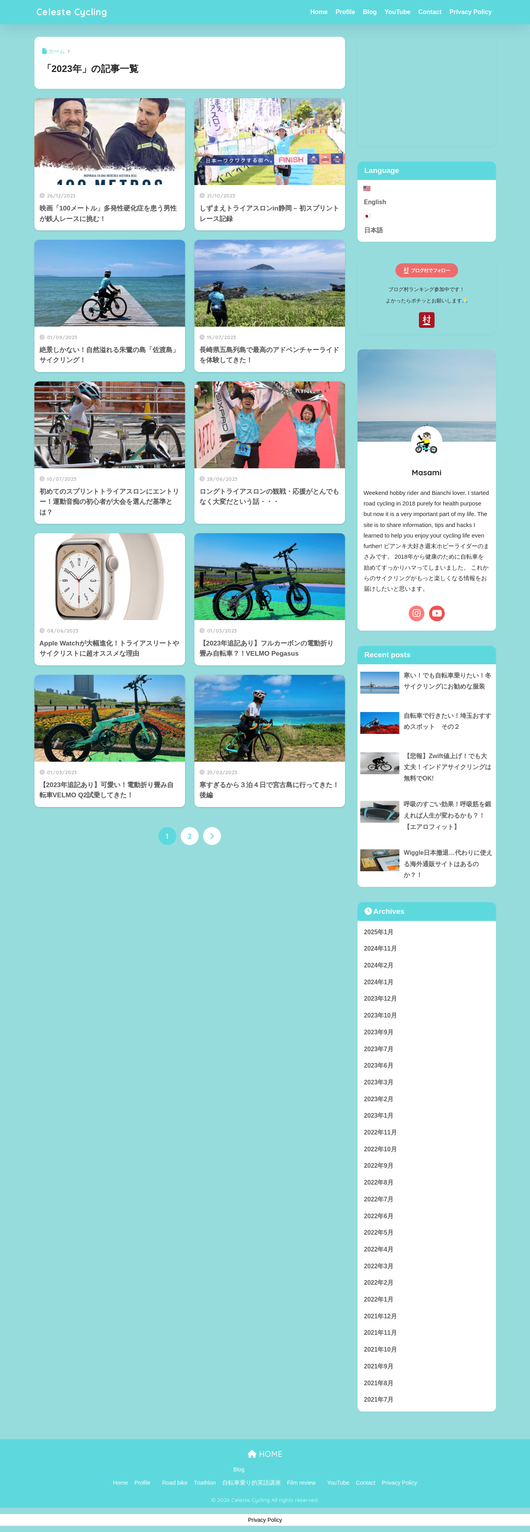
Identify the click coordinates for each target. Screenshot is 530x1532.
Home (319, 12)
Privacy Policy (470, 12)
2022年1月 (379, 1299)
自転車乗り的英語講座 (251, 1483)
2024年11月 (380, 948)
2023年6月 (379, 1065)
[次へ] (212, 836)
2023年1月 (379, 1115)
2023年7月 (379, 1049)
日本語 (373, 230)
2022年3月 (379, 1266)
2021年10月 (380, 1349)
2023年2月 (379, 1099)
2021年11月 (380, 1332)
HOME (265, 1454)
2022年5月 (379, 1232)
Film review (301, 1483)
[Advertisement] (427, 91)
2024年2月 (379, 965)
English (375, 202)
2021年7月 (379, 1399)
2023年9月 (379, 1032)
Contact (430, 12)
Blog (370, 12)
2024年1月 (379, 982)
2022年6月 (379, 1216)
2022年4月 (379, 1249)
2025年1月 (379, 932)
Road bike (174, 1483)
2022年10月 (380, 1149)
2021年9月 (379, 1366)
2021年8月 (379, 1383)
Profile (345, 12)
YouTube (397, 12)
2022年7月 (379, 1199)
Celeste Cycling (72, 12)
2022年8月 (379, 1182)
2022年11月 (380, 1132)
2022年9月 (379, 1165)
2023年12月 (380, 998)
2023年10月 (380, 1015)
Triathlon (205, 1483)
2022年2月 (379, 1282)
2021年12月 (380, 1316)
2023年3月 (379, 1082)
